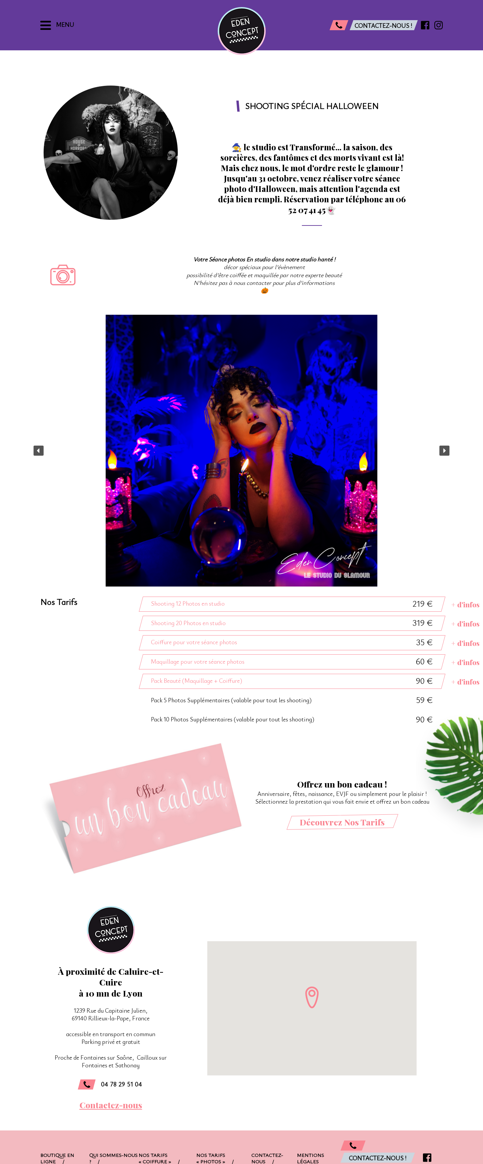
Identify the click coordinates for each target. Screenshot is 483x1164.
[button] (39, 451)
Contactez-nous (110, 1104)
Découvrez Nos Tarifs (342, 821)
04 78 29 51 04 (110, 1084)
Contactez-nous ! (378, 1158)
